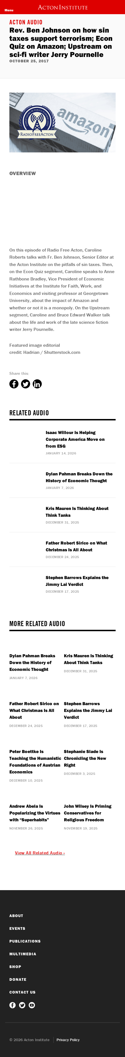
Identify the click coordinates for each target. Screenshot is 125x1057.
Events (17, 928)
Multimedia (22, 953)
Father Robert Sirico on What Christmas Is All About (34, 710)
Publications (25, 941)
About (16, 915)
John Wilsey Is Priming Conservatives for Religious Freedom (87, 812)
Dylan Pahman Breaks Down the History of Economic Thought (32, 662)
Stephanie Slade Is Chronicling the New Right (85, 758)
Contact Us (22, 992)
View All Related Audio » (40, 853)
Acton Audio (26, 23)
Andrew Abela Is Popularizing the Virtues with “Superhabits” (34, 812)
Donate (17, 979)
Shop (15, 966)
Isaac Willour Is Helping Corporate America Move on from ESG (75, 439)
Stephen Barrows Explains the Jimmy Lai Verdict (88, 710)
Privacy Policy (68, 1039)
